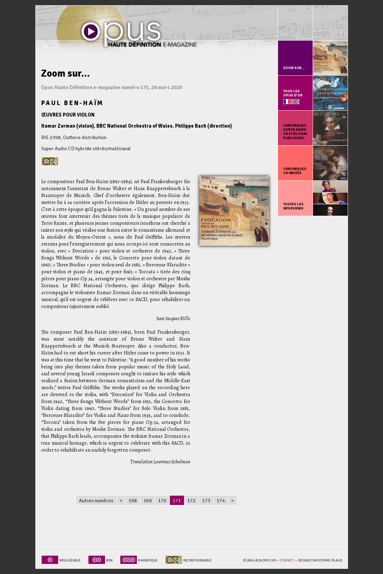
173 (206, 500)
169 (147, 500)
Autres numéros (96, 500)
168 (133, 500)
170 (162, 500)
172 (191, 500)
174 (221, 500)
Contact (287, 560)
